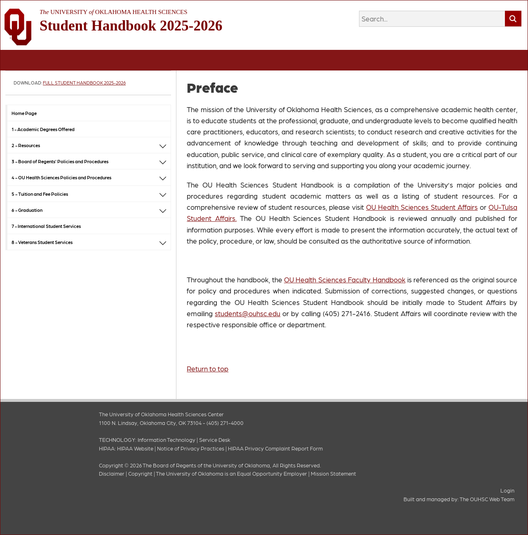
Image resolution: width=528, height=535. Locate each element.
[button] (163, 145)
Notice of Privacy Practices (190, 448)
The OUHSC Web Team (487, 499)
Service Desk (214, 439)
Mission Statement (333, 473)
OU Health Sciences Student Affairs (422, 207)
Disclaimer (111, 473)
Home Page (24, 113)
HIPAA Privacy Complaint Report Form (275, 448)
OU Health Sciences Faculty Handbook (345, 279)
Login (507, 490)
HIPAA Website (135, 448)
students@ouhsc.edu (247, 313)
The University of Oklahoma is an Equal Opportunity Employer (231, 473)
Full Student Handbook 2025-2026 (84, 82)
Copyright (140, 473)
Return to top (207, 368)
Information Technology (166, 439)
